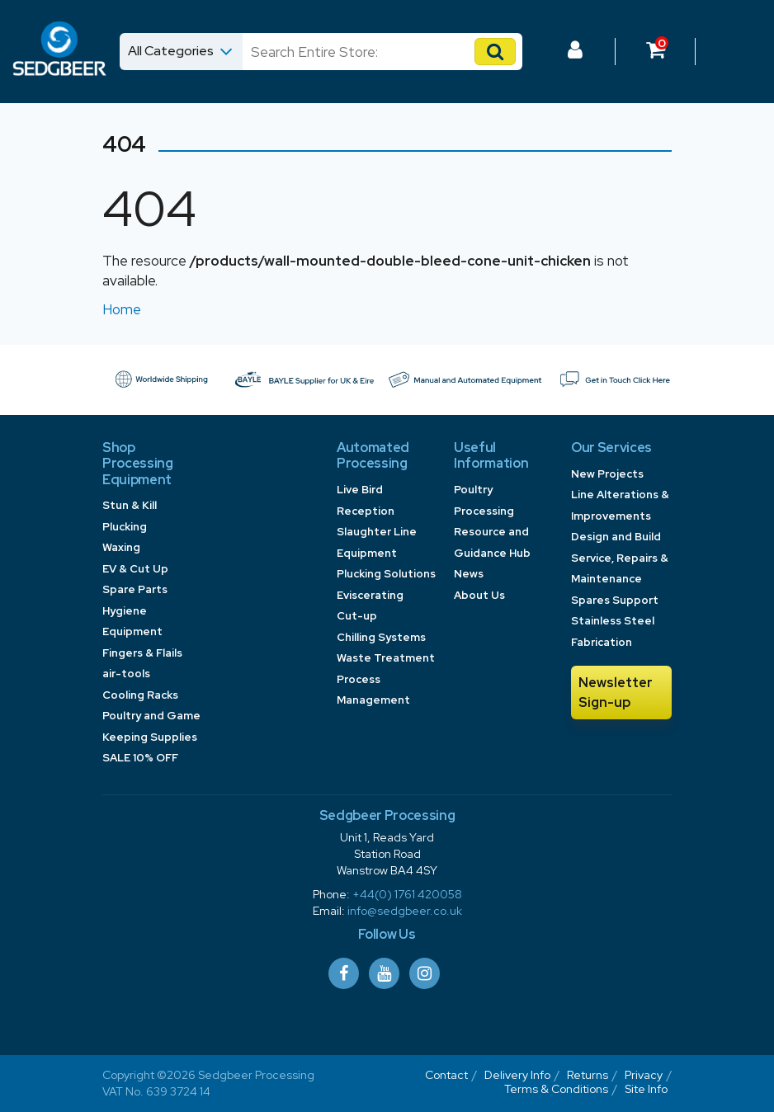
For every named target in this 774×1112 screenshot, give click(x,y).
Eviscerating (370, 595)
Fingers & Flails (142, 653)
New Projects (607, 474)
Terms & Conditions (556, 1089)
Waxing (121, 547)
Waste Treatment (386, 658)
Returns (587, 1075)
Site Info (646, 1089)
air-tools (126, 674)
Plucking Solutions (386, 574)
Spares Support (614, 600)
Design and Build (616, 537)
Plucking (124, 527)
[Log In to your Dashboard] (575, 52)
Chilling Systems (381, 637)
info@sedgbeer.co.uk (404, 910)
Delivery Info (517, 1075)
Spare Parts (135, 589)
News (469, 574)
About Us (479, 595)
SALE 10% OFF (140, 758)
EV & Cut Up (135, 569)
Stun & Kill (129, 505)
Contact (446, 1075)
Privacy (644, 1075)
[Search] (366, 51)
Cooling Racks (140, 695)
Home (121, 309)
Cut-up (357, 616)
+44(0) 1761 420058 (407, 894)
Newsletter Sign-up (615, 692)
